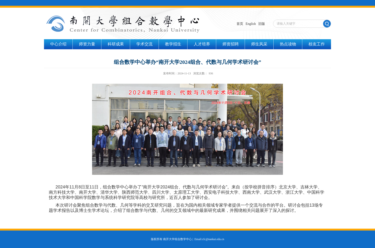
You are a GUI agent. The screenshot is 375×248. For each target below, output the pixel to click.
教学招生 (173, 44)
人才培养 (202, 44)
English (251, 24)
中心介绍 (58, 44)
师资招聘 (230, 44)
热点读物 (288, 44)
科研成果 (116, 44)
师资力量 (87, 44)
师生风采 (259, 44)
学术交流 (144, 44)
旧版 (261, 24)
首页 (240, 24)
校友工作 (317, 44)
